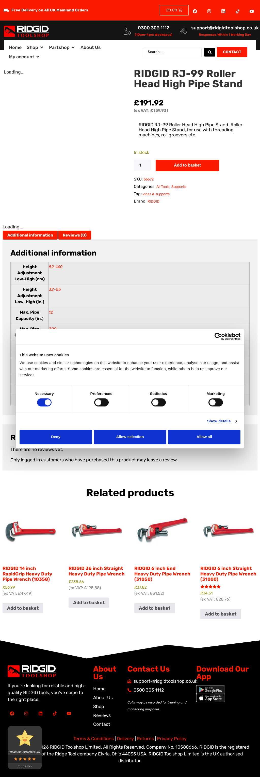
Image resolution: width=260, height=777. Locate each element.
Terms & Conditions (93, 739)
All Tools (162, 187)
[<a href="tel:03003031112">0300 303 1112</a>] (127, 31)
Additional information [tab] (30, 235)
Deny (55, 437)
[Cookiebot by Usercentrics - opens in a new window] (218, 336)
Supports (178, 187)
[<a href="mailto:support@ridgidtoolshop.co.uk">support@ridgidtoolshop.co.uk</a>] (183, 31)
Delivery (125, 739)
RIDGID (153, 201)
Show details (219, 421)
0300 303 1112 (153, 28)
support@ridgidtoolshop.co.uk (225, 28)
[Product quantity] (142, 165)
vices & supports (156, 194)
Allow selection (130, 437)
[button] (35, 47)
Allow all (204, 437)
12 (51, 312)
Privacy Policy (172, 739)
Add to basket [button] (23, 608)
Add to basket (187, 165)
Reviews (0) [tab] (75, 235)
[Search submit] (209, 52)
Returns (145, 739)
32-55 (55, 289)
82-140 (55, 266)
